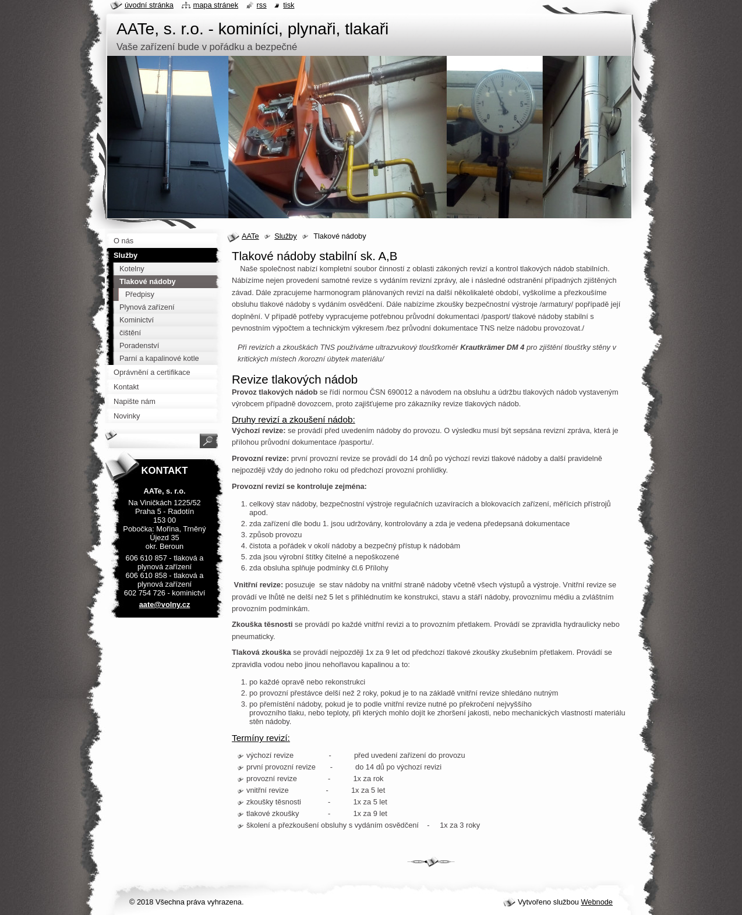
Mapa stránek (216, 5)
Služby (285, 236)
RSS (262, 5)
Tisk (288, 5)
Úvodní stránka (149, 5)
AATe (250, 236)
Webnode (597, 902)
